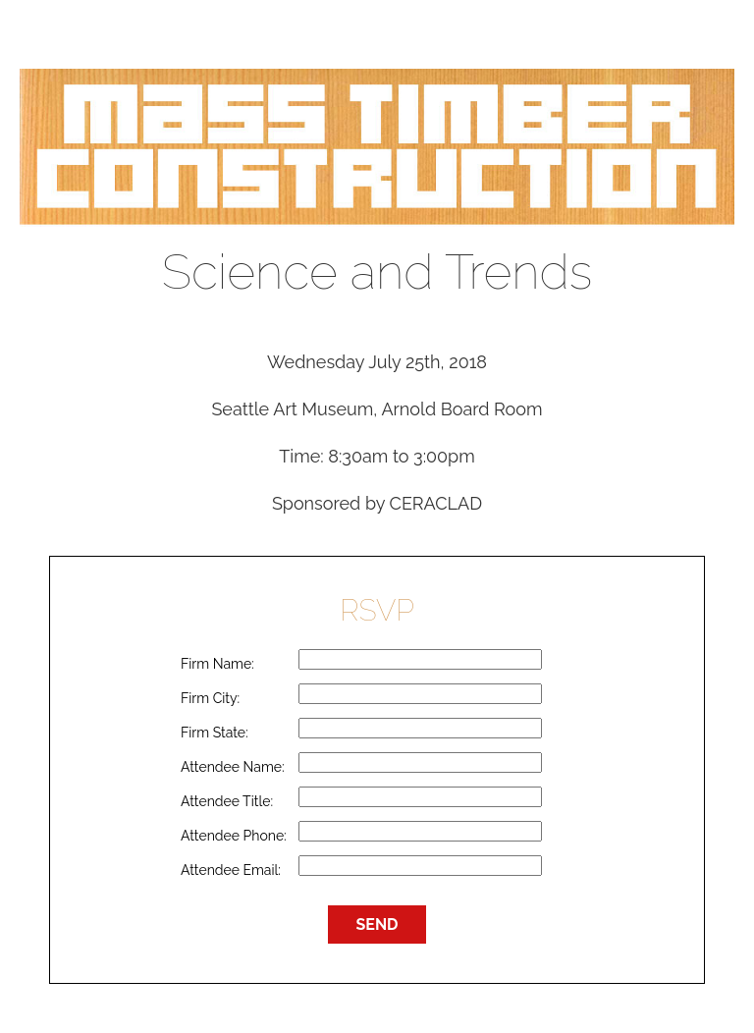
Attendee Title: (227, 801)
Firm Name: (217, 664)
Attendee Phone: (234, 835)
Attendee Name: (233, 767)
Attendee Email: (231, 870)
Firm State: (214, 732)
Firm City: (210, 698)
